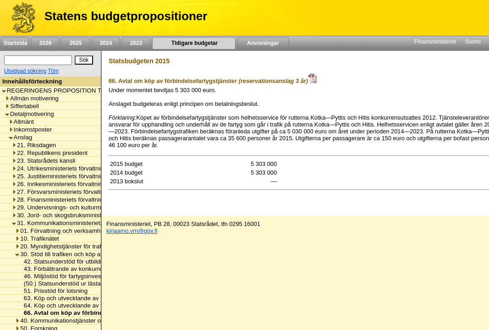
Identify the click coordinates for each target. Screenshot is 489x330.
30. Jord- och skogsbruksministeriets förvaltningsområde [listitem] (91, 215)
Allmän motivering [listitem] (32, 98)
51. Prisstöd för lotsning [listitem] (53, 290)
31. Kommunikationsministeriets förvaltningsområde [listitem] (84, 223)
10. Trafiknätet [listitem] (37, 238)
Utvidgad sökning (25, 71)
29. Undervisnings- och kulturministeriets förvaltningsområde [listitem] (96, 207)
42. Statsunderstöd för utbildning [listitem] (65, 261)
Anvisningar (263, 43)
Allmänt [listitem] (21, 121)
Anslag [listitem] (21, 137)
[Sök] (38, 60)
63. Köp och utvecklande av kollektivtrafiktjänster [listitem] (87, 298)
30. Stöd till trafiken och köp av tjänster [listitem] (70, 254)
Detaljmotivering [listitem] (29, 113)
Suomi (473, 41)
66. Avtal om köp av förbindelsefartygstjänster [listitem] (88, 312)
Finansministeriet (435, 41)
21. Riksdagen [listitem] (34, 145)
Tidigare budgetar (193, 43)
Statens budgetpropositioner (125, 16)
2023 (136, 43)
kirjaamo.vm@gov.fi (132, 230)
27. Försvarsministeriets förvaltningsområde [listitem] (74, 191)
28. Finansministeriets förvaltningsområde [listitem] (71, 199)
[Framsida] (20, 18)
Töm (53, 71)
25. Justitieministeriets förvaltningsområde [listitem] (71, 176)
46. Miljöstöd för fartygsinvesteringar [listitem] (70, 276)
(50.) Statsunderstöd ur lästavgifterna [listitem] (71, 283)
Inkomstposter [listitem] (30, 129)
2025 (75, 43)
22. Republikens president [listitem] (50, 152)
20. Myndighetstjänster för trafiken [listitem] (63, 246)
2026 (45, 43)
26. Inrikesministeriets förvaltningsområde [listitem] (71, 184)
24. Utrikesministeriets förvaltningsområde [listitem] (71, 168)
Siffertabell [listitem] (22, 106)
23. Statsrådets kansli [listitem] (43, 160)
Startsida (15, 43)
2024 (106, 43)
